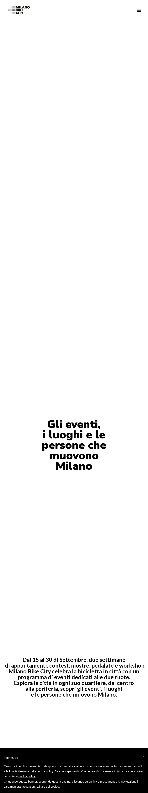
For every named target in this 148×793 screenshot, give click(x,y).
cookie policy (27, 776)
